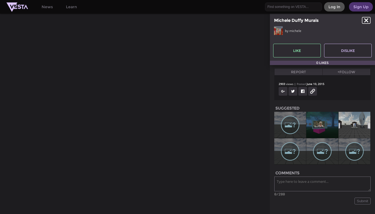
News (47, 6)
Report (298, 72)
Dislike (348, 50)
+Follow (346, 72)
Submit (362, 202)
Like (297, 50)
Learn (71, 6)
